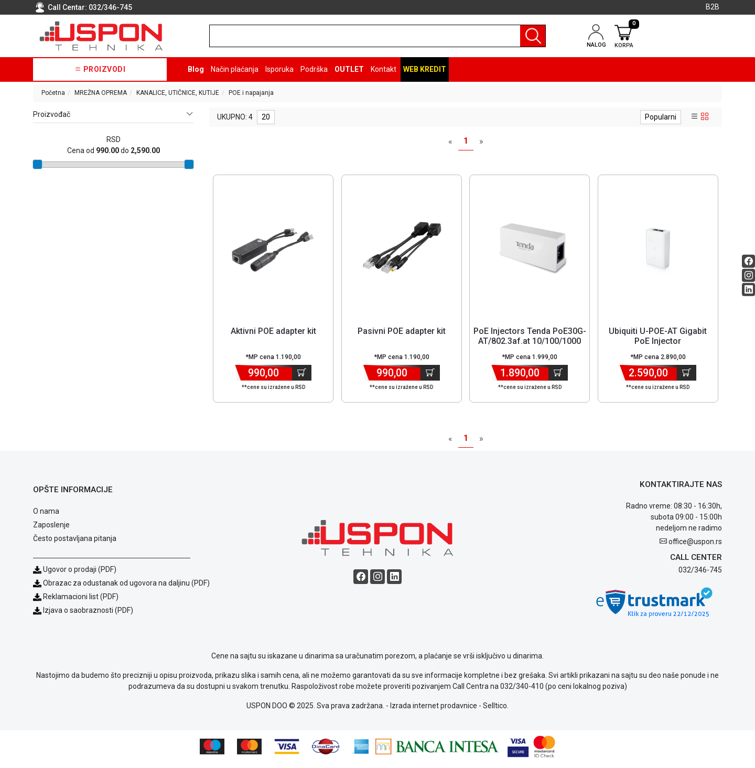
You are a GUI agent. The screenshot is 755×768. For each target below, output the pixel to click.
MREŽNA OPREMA (100, 92)
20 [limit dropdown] (266, 117)
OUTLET (349, 69)
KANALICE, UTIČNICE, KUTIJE (177, 92)
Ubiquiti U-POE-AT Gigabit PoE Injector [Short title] (658, 336)
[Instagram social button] (748, 275)
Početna (53, 92)
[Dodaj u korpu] (301, 373)
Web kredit (424, 69)
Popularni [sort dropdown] (660, 117)
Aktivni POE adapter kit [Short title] (273, 331)
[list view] (695, 117)
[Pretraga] (532, 36)
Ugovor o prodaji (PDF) (74, 574)
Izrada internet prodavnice (433, 711)
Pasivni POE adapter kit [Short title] (402, 331)
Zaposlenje (51, 530)
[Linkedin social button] (748, 289)
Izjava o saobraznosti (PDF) (88, 615)
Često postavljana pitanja (74, 543)
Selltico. (496, 711)
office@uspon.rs (695, 547)
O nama (46, 516)
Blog (196, 69)
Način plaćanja (234, 69)
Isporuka (279, 69)
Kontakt (383, 69)
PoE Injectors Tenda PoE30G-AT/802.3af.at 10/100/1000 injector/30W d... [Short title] (529, 341)
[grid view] (704, 117)
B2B (712, 7)
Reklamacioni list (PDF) (75, 602)
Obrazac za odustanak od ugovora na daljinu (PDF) (126, 588)
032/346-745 (110, 7)
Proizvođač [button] (113, 114)
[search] (377, 36)
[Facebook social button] (748, 260)
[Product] (273, 248)
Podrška (314, 69)
